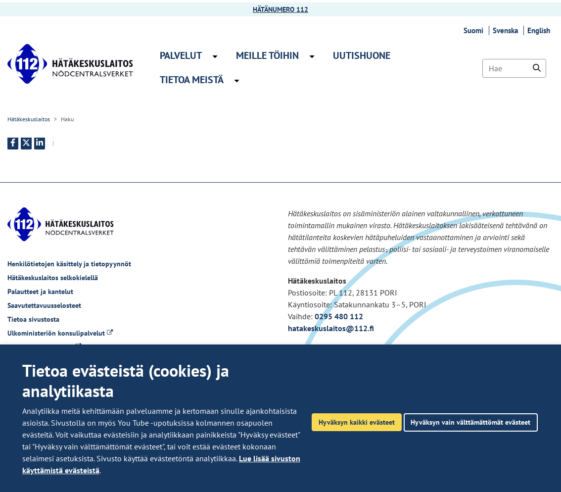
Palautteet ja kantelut (40, 291)
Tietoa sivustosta (33, 319)
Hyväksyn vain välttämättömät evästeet (470, 422)
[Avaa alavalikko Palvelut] (215, 56)
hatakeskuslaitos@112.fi (331, 328)
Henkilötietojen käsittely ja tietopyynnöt (69, 263)
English (540, 30)
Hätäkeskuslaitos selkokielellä (52, 277)
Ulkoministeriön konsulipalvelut (60, 333)
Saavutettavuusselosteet (44, 305)
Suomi (475, 30)
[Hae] (514, 68)
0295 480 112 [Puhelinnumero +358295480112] (339, 316)
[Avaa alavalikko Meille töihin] (312, 56)
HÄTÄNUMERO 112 (280, 9)
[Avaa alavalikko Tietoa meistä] (237, 80)
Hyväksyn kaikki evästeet (357, 422)
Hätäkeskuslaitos (28, 119)
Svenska (506, 30)
